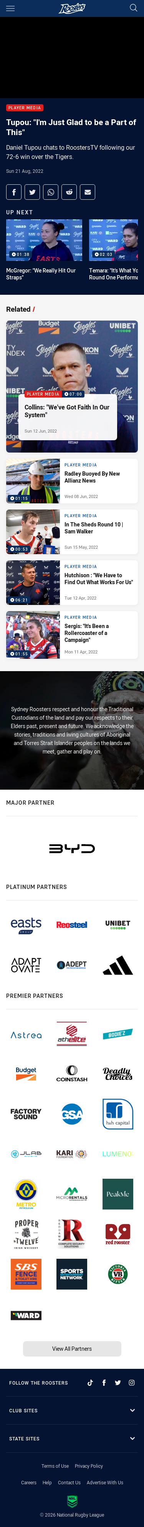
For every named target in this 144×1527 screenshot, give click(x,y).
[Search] (133, 8)
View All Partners (72, 1348)
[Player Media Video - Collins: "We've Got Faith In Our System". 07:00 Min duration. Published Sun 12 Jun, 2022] (72, 387)
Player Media (24, 107)
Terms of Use (55, 1466)
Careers (28, 1482)
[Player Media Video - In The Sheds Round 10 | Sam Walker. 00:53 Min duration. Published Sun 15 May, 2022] (72, 532)
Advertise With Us (105, 1482)
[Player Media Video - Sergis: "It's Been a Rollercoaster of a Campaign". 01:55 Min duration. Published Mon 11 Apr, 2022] (72, 635)
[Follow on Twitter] (118, 1383)
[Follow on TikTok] (90, 1383)
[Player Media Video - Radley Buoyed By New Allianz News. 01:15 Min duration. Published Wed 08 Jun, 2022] (72, 481)
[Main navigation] (10, 8)
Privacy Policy (89, 1466)
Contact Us (69, 1482)
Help (47, 1482)
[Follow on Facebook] (104, 1383)
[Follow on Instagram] (132, 1383)
